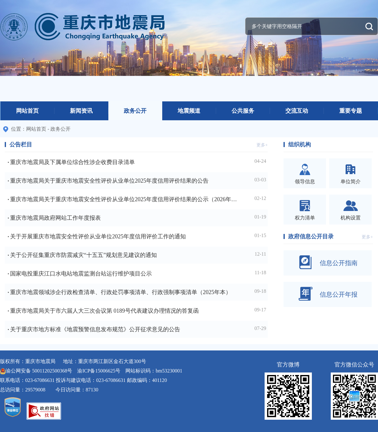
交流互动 (296, 111)
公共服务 (243, 111)
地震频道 (189, 111)
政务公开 (135, 111)
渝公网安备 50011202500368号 (39, 370)
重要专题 (350, 111)
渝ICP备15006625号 (98, 370)
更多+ (262, 145)
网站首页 (27, 111)
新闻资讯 (81, 111)
